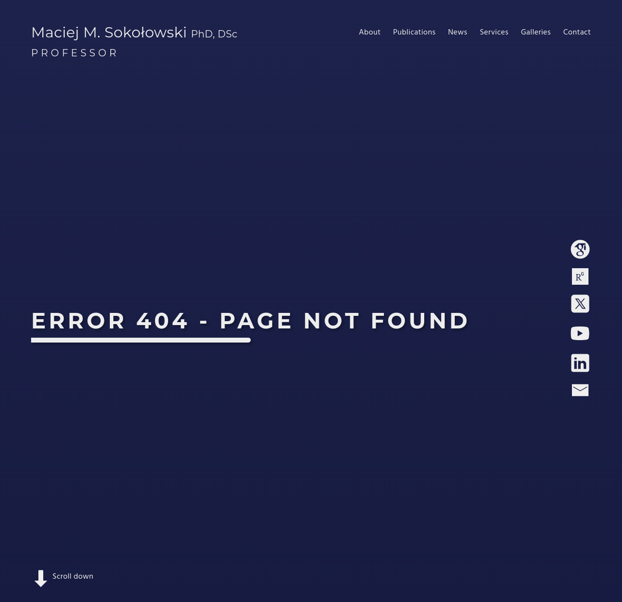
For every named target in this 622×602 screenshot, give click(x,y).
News (457, 32)
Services (494, 32)
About (370, 32)
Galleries (536, 32)
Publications (414, 32)
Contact (577, 32)
